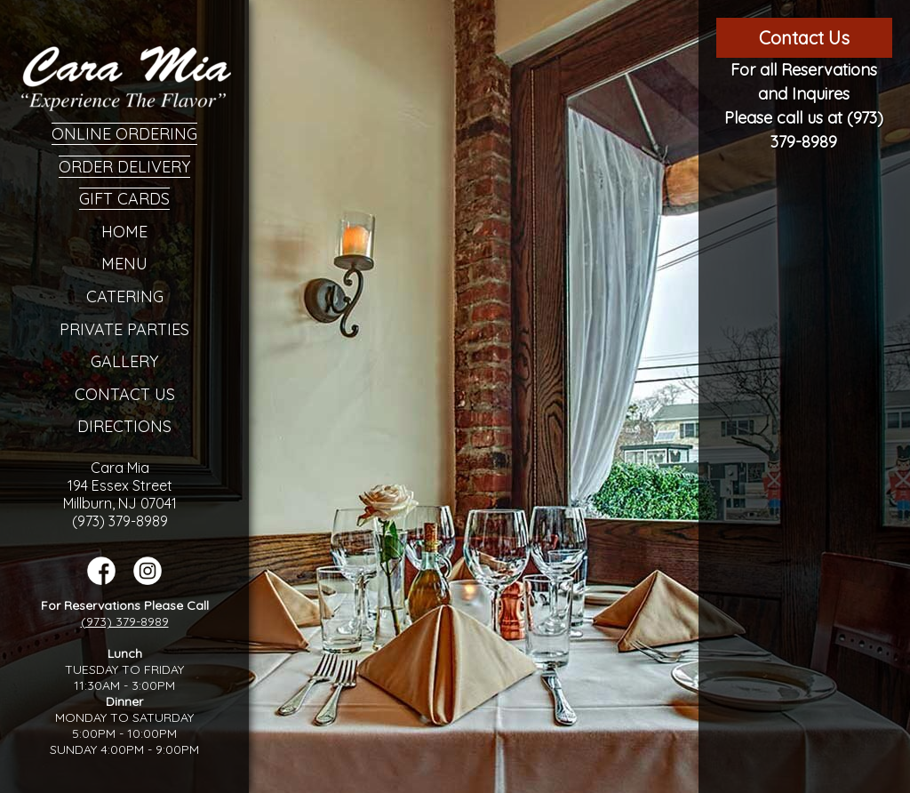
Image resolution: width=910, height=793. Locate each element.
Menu (124, 263)
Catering (125, 296)
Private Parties (124, 329)
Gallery (124, 361)
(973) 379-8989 (125, 621)
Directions (124, 426)
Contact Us (125, 394)
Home (124, 231)
